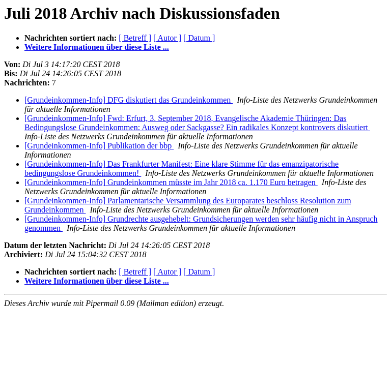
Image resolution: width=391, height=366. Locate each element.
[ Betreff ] (135, 38)
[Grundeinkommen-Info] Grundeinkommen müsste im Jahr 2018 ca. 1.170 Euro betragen (171, 182)
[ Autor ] (167, 38)
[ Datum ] (199, 38)
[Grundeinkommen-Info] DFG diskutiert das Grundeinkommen (128, 100)
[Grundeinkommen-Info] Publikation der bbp (99, 145)
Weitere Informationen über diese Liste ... (96, 47)
